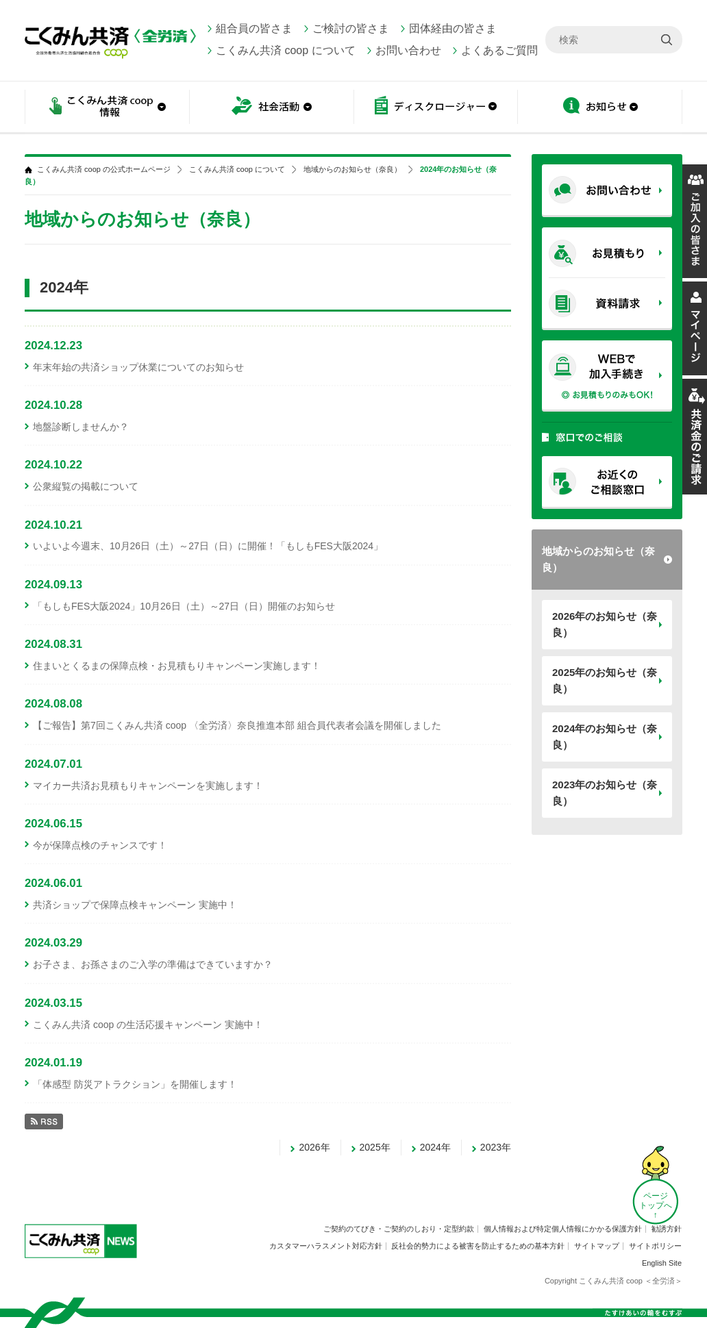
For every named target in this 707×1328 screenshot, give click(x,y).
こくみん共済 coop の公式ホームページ (104, 169)
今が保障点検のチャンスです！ (100, 845)
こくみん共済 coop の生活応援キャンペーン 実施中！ (148, 1024)
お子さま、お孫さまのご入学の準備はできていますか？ (153, 964)
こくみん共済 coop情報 (107, 108)
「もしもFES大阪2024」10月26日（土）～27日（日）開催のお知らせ (184, 606)
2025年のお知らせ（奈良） (604, 680)
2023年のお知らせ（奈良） (604, 793)
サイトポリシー (655, 1246)
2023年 (495, 1147)
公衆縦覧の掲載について (85, 486)
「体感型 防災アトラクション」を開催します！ (135, 1084)
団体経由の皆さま (453, 28)
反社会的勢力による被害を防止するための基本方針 (478, 1246)
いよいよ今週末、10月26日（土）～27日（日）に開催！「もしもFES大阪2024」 (208, 545)
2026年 (314, 1147)
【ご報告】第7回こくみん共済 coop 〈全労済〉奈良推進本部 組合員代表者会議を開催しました (237, 725)
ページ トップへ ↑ (655, 1205)
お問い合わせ (408, 50)
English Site (662, 1263)
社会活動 (271, 108)
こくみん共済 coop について (286, 50)
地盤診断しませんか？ (81, 426)
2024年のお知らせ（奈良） (604, 737)
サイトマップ (596, 1246)
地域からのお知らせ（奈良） (598, 559)
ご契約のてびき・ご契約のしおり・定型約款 (398, 1229)
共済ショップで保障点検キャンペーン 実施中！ (135, 904)
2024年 (435, 1147)
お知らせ (600, 108)
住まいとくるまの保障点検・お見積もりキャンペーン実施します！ (177, 665)
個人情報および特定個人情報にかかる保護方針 (563, 1229)
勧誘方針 (667, 1229)
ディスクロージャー (436, 108)
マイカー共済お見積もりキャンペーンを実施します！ (148, 785)
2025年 (375, 1147)
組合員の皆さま (254, 28)
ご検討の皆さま (350, 28)
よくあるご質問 (499, 50)
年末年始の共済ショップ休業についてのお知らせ (138, 367)
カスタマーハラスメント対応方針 (325, 1246)
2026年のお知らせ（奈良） (604, 624)
